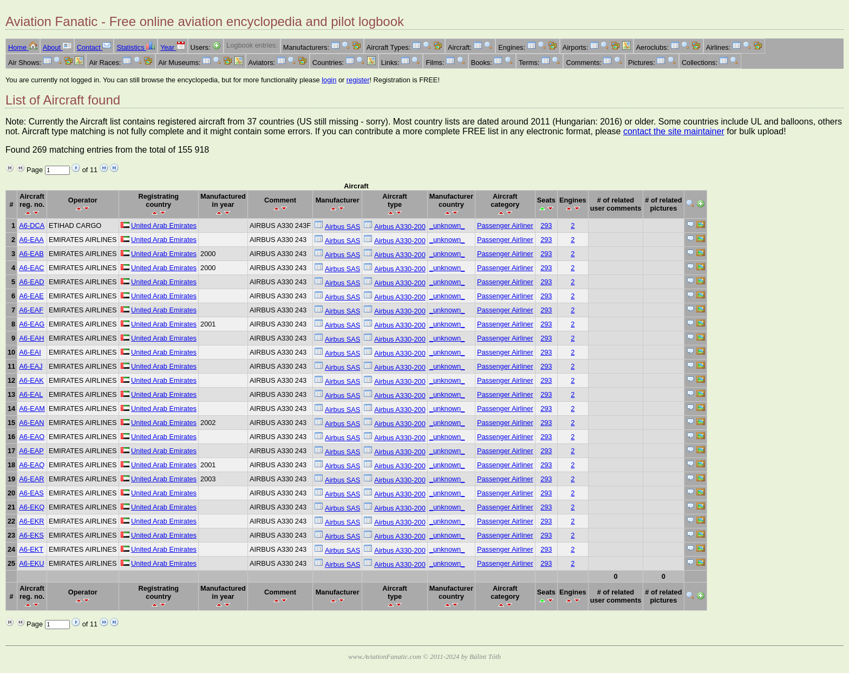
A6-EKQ (31, 507)
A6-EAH (31, 338)
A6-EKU (31, 563)
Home (22, 47)
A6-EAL (31, 394)
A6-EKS (31, 535)
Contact (94, 47)
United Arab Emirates (164, 225)
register (358, 80)
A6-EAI (30, 352)
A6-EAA (31, 240)
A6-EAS (31, 493)
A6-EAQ (31, 465)
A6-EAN (31, 423)
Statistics (135, 47)
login (329, 80)
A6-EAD (31, 282)
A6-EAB (31, 254)
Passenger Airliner (505, 225)
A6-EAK (31, 380)
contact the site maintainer (673, 131)
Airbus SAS (342, 227)
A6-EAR (31, 479)
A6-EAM (32, 408)
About (57, 47)
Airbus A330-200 (400, 227)
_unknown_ (447, 225)
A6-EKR (31, 521)
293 (546, 225)
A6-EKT (31, 549)
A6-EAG (31, 324)
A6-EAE (31, 296)
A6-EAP (31, 451)
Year (172, 47)
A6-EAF (31, 310)
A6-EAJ (30, 366)
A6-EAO (31, 437)
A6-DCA (31, 225)
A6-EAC (31, 268)
